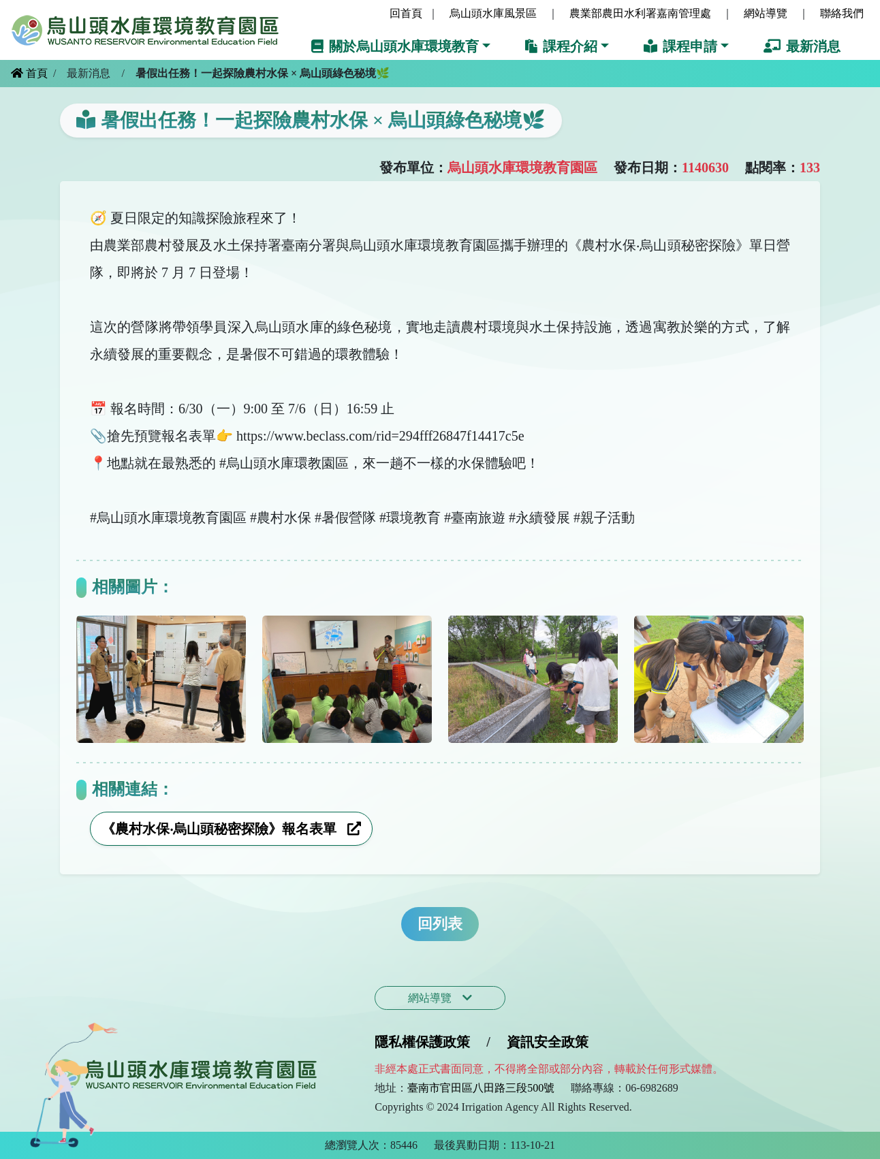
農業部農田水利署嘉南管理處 (640, 13)
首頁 (29, 73)
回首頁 (406, 13)
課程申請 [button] (680, 46)
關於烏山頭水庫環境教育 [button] (395, 46)
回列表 (440, 923)
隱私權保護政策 (422, 1041)
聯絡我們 (842, 13)
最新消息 (802, 46)
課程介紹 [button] (561, 46)
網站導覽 (765, 13)
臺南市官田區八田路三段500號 (480, 1088)
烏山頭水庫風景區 (493, 13)
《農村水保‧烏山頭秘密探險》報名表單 (231, 828)
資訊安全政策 (547, 1041)
